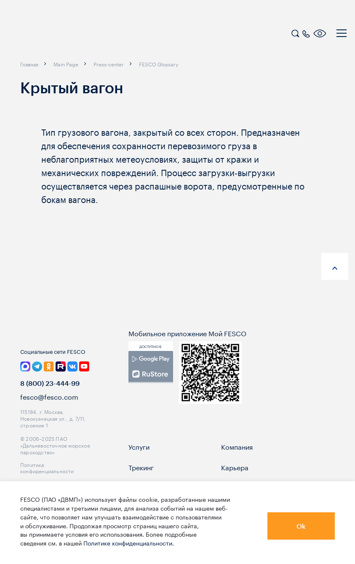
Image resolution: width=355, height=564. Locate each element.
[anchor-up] (334, 266)
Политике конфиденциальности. (128, 542)
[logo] (61, 34)
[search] (295, 32)
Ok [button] (301, 526)
